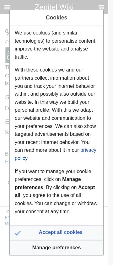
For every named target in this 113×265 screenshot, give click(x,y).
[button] (56, 233)
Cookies (56, 17)
